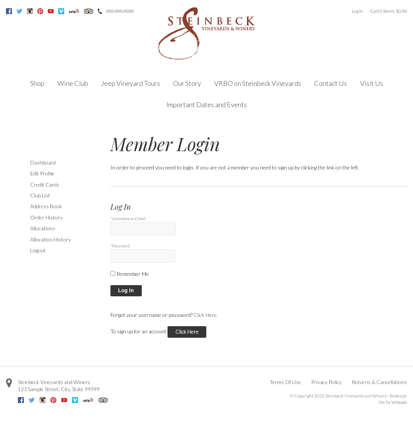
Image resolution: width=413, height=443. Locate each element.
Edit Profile (42, 173)
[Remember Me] (112, 273)
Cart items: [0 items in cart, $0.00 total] (388, 11)
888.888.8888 (120, 11)
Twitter (19, 11)
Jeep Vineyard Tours (130, 83)
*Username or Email (128, 218)
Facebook (9, 11)
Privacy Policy (326, 382)
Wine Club (72, 83)
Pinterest (40, 11)
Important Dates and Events (206, 104)
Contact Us (330, 83)
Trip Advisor (88, 11)
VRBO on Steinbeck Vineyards (257, 83)
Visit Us (371, 83)
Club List (40, 195)
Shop (37, 83)
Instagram (30, 11)
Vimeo (61, 11)
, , (59, 389)
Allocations (42, 228)
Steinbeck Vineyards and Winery (54, 382)
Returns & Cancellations (379, 382)
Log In (357, 11)
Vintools (399, 402)
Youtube (51, 11)
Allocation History (50, 239)
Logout (38, 250)
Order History (46, 217)
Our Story (187, 83)
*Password (119, 246)
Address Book (46, 206)
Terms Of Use (285, 382)
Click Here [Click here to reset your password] (205, 315)
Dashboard (43, 162)
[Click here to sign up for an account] (187, 332)
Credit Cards (44, 184)
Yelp (74, 11)
